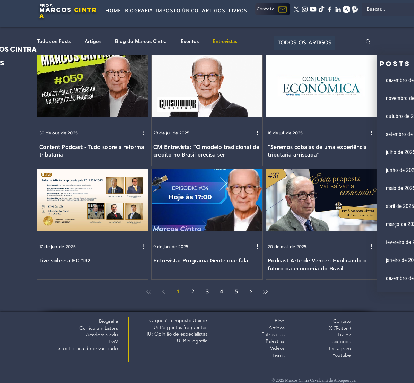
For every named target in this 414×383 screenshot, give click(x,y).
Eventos (190, 41)
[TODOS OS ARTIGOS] (304, 43)
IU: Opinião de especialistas (177, 334)
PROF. (46, 5)
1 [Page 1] (178, 291)
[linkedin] (338, 9)
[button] (272, 9)
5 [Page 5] (236, 291)
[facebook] (330, 9)
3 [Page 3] (207, 291)
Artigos (93, 41)
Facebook (340, 341)
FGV (113, 341)
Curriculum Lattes (98, 328)
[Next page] (250, 291)
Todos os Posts (54, 41)
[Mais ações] (145, 133)
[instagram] (305, 9)
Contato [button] (342, 321)
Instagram (340, 348)
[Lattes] (355, 9)
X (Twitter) (340, 328)
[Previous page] (163, 291)
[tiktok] (321, 9)
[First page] (149, 291)
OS (66, 10)
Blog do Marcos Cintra (141, 41)
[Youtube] (313, 9)
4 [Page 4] (221, 291)
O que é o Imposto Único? (178, 320)
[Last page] (265, 291)
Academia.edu (102, 334)
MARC (50, 10)
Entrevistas (225, 41)
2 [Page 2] (192, 291)
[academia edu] (346, 9)
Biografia (108, 321)
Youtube (342, 355)
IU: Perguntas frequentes (179, 327)
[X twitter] (296, 9)
